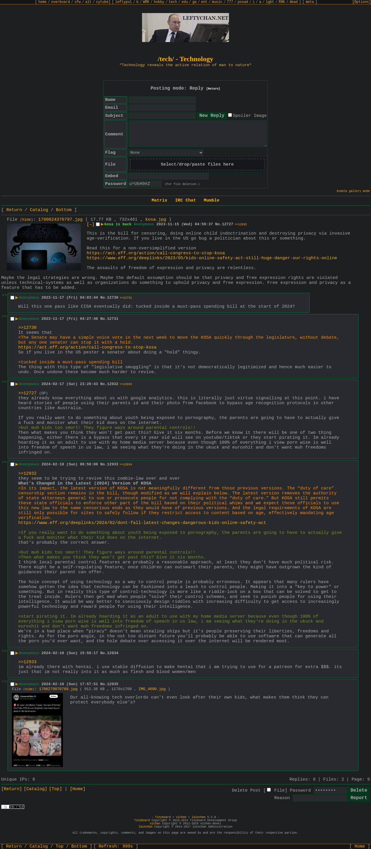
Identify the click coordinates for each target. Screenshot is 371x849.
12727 (227, 224)
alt (88, 2)
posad (243, 2)
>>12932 (241, 224)
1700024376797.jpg (60, 219)
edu (184, 2)
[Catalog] (35, 789)
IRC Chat (185, 200)
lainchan (198, 817)
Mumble (211, 200)
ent (204, 2)
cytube (102, 2)
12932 (112, 384)
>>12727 (27, 393)
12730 (112, 297)
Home (359, 846)
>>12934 (126, 464)
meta (310, 2)
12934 (112, 653)
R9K (282, 2)
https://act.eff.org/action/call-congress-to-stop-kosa (156, 253)
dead (294, 2)
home (42, 2)
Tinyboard (163, 817)
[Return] (213, 88)
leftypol (123, 2)
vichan (181, 817)
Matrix (159, 200)
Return (14, 210)
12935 (112, 684)
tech (173, 2)
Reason (282, 798)
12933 (112, 464)
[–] (90, 224)
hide (26, 220)
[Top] (55, 789)
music (217, 2)
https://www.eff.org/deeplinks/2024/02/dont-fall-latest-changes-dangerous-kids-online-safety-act (142, 522)
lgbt (270, 2)
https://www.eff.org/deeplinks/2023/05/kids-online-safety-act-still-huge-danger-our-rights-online (212, 258)
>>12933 (126, 384)
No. (218, 224)
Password (300, 790)
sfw (77, 2)
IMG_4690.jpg (152, 689)
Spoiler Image (250, 115)
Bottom (64, 210)
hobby (159, 2)
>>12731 (126, 298)
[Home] (78, 789)
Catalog (39, 210)
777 (230, 2)
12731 (112, 319)
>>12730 (27, 327)
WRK (146, 2)
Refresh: (116, 846)
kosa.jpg (155, 219)
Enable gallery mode (353, 191)
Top (59, 846)
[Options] (361, 2)
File (279, 790)
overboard (60, 2)
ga (194, 2)
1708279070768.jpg (58, 689)
